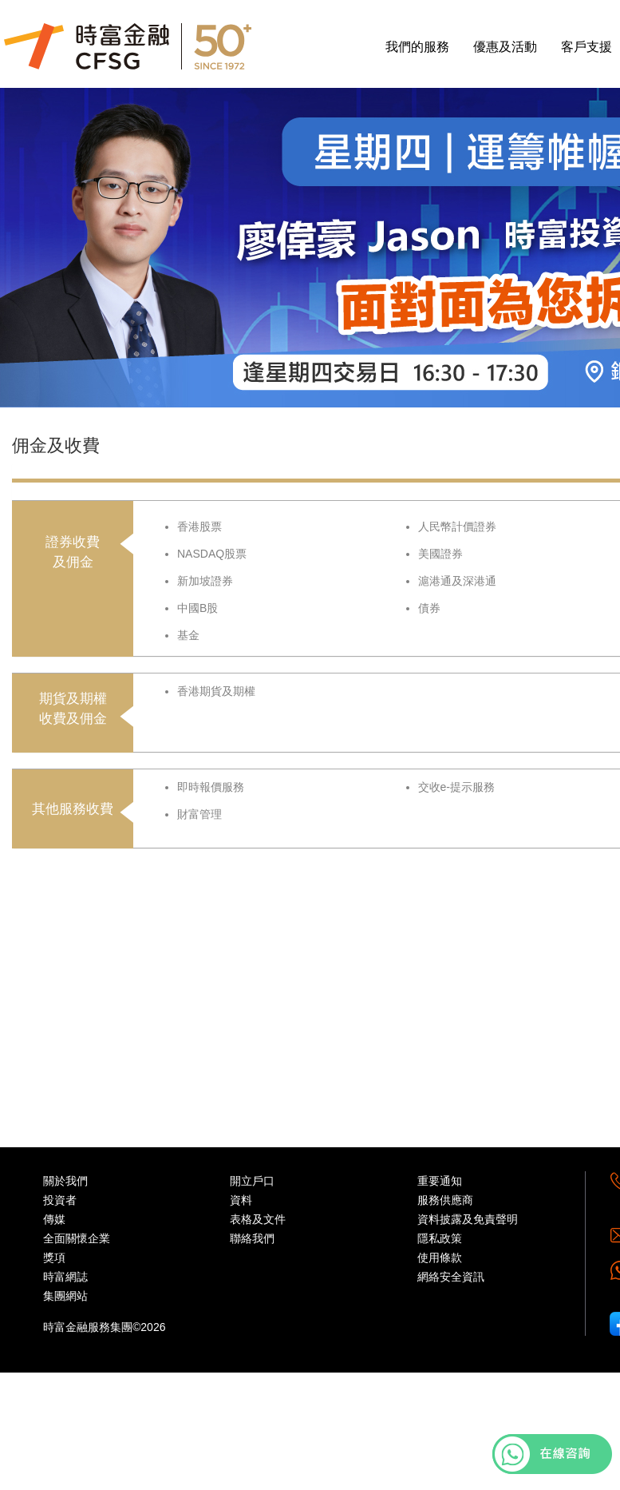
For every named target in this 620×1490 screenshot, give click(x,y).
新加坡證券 (205, 580)
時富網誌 (65, 1276)
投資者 (60, 1200)
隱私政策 (439, 1238)
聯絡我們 (252, 1238)
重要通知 (439, 1180)
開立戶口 (252, 1180)
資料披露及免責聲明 (467, 1219)
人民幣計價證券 (457, 526)
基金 (188, 635)
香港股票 (199, 526)
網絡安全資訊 (450, 1276)
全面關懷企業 (76, 1238)
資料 (241, 1200)
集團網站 (65, 1295)
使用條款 (439, 1257)
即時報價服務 (210, 787)
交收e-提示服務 (456, 787)
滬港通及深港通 (457, 580)
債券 (429, 608)
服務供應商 (445, 1200)
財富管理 (199, 814)
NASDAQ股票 (212, 553)
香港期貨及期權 (216, 691)
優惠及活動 (505, 47)
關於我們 (65, 1180)
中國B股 (197, 608)
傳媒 (54, 1219)
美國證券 (440, 553)
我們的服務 (417, 47)
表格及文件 (258, 1219)
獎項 (54, 1257)
